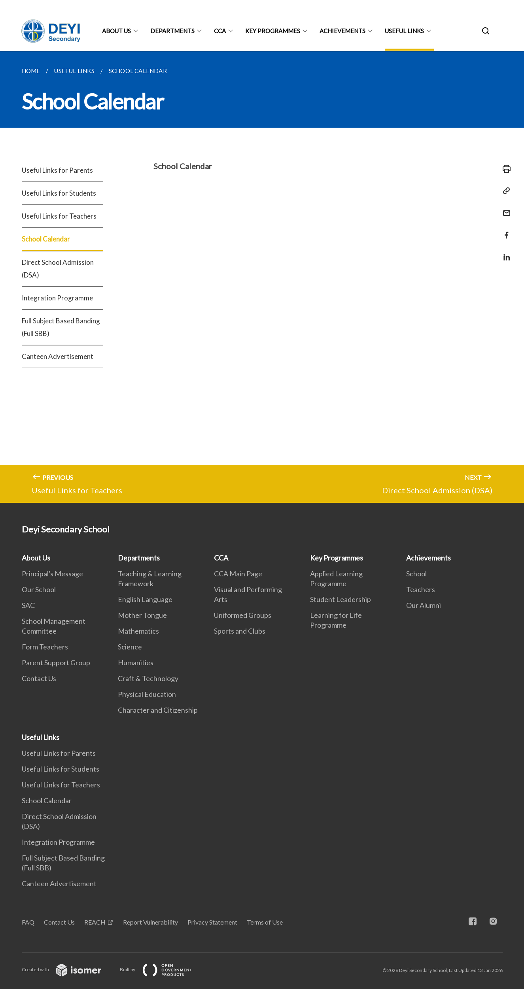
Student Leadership (340, 599)
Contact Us (39, 678)
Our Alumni (423, 605)
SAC (28, 605)
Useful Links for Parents (57, 170)
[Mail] (504, 208)
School (416, 573)
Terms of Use (265, 922)
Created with (68, 969)
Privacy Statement (212, 922)
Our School (39, 589)
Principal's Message (52, 573)
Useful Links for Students (59, 193)
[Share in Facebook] (504, 230)
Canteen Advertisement (57, 356)
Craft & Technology (148, 678)
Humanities (135, 662)
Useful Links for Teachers (59, 216)
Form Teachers (45, 646)
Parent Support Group (56, 662)
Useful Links (404, 30)
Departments (172, 30)
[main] (262, 277)
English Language (145, 599)
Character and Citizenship (158, 710)
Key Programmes (272, 30)
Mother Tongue (142, 615)
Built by (162, 969)
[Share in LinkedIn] (504, 252)
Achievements (342, 30)
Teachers (420, 589)
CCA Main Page (238, 573)
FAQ (28, 922)
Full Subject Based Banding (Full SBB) (61, 327)
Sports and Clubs (239, 631)
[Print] (504, 168)
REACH (95, 922)
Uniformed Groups (242, 615)
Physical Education (147, 694)
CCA (220, 30)
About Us (116, 30)
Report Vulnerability (150, 922)
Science (130, 646)
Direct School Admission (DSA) (58, 268)
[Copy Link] (504, 190)
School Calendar (46, 239)
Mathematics (138, 631)
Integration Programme (57, 298)
